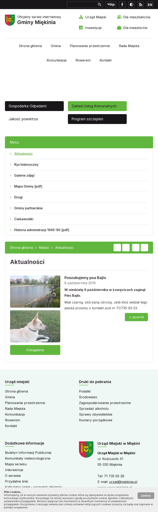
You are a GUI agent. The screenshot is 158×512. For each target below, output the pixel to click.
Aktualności (23, 154)
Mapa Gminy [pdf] (28, 186)
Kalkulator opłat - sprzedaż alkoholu (33, 487)
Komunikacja (56, 60)
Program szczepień (87, 119)
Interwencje (14, 470)
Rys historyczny (26, 164)
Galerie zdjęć (24, 175)
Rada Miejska (129, 46)
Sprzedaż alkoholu (94, 409)
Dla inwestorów (135, 28)
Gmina (56, 46)
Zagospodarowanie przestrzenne (105, 403)
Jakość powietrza (23, 119)
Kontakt (106, 60)
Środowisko (88, 397)
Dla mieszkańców (136, 17)
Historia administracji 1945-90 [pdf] (41, 230)
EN (150, 5)
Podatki (85, 391)
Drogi (18, 197)
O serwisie (13, 476)
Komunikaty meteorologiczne (27, 458)
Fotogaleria (35, 350)
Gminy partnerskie (28, 208)
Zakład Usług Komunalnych (94, 106)
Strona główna (30, 46)
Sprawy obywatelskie (95, 414)
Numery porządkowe (95, 420)
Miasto (44, 248)
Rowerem (83, 60)
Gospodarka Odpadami (27, 106)
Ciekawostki (23, 219)
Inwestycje (93, 28)
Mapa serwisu (16, 464)
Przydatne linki (16, 481)
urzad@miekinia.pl (123, 482)
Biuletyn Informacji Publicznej (28, 453)
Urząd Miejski (95, 17)
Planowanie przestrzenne (90, 46)
